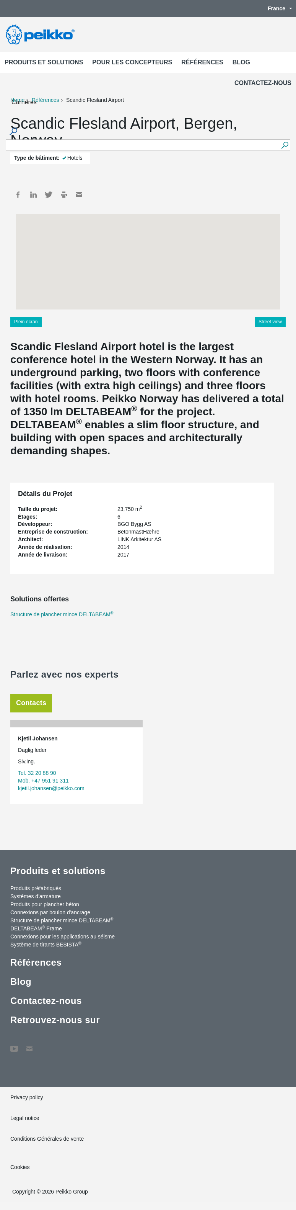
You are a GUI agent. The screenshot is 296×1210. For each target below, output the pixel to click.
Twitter (48, 194)
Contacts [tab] (31, 703)
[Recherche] (284, 145)
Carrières (24, 102)
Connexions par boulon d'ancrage (50, 912)
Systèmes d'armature (35, 896)
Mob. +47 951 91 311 (43, 781)
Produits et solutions (44, 62)
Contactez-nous (262, 83)
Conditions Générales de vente (47, 1139)
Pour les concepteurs (132, 62)
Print (64, 194)
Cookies (20, 1167)
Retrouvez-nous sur (55, 1020)
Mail (79, 194)
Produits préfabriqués (35, 888)
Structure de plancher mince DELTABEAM (61, 614)
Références (202, 62)
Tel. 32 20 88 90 (37, 773)
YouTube (14, 1045)
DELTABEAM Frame (36, 928)
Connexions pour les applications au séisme (62, 936)
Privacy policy (26, 1097)
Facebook (18, 194)
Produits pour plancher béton (44, 904)
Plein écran (26, 321)
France (276, 8)
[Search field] (142, 145)
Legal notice (24, 1118)
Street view (270, 321)
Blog (241, 62)
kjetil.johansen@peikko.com (51, 788)
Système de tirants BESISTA (45, 944)
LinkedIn (33, 194)
